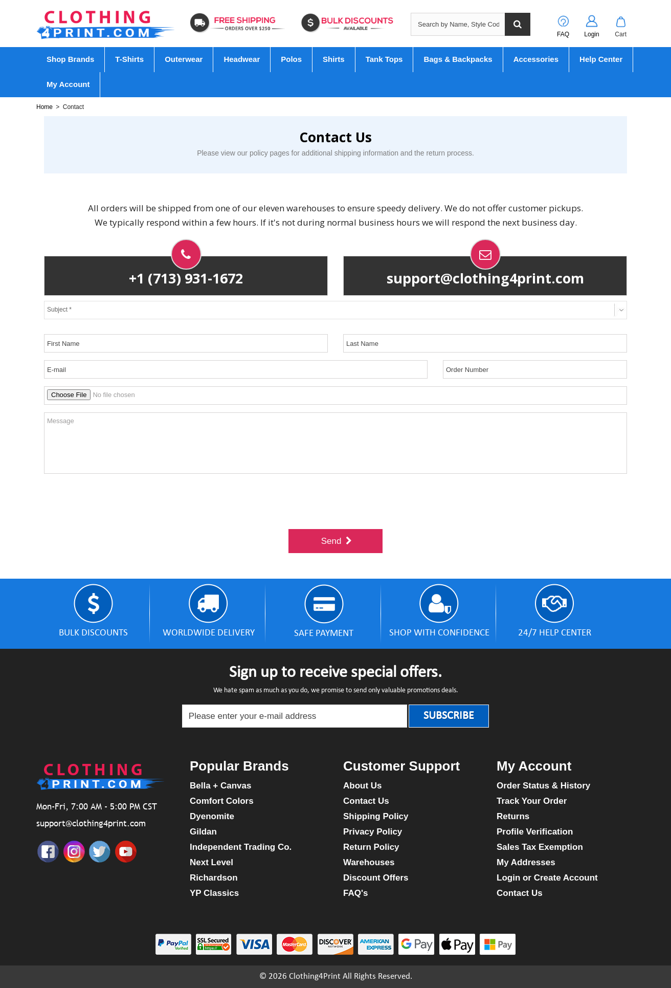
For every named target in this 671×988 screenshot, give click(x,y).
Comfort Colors (222, 801)
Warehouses (368, 862)
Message (335, 443)
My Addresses (526, 862)
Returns (513, 816)
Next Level (211, 862)
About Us (362, 786)
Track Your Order (532, 801)
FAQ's (355, 893)
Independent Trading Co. (241, 847)
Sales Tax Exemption (540, 847)
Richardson (214, 878)
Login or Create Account (547, 878)
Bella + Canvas (221, 786)
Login (591, 34)
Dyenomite (212, 816)
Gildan (203, 832)
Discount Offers (376, 878)
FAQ (563, 34)
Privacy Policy (372, 832)
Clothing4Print (315, 976)
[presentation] (335, 501)
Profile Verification (535, 832)
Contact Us (366, 801)
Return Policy (371, 847)
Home (44, 107)
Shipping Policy (376, 816)
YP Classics (214, 893)
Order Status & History (543, 786)
